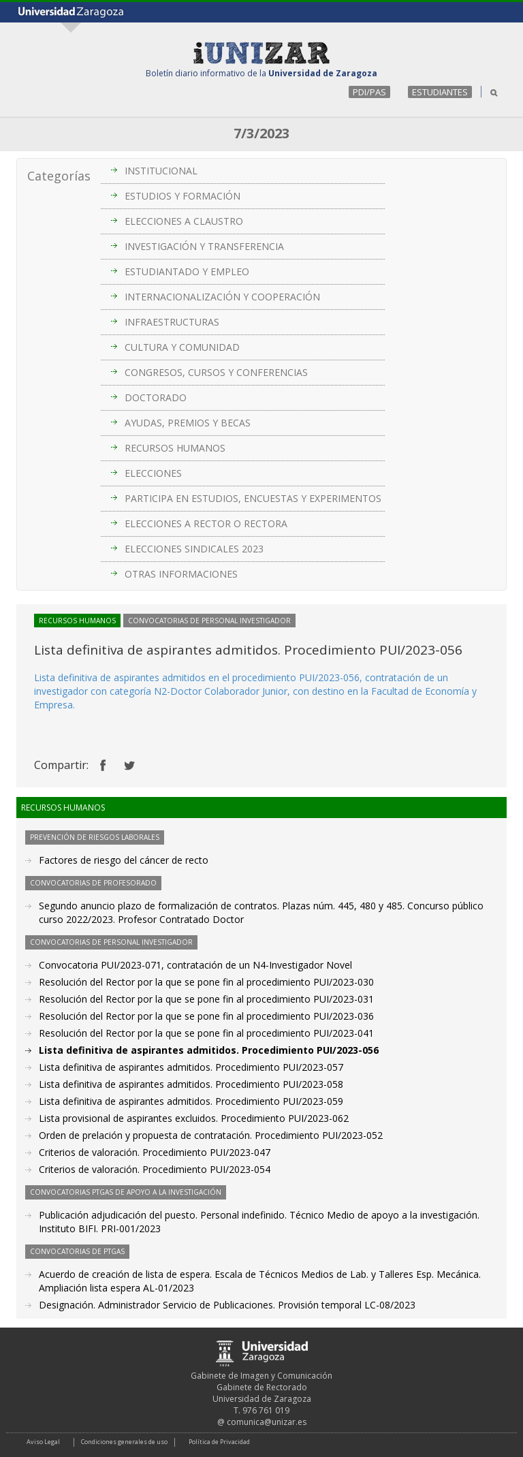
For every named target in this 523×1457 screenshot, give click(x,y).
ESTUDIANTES (440, 92)
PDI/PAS (369, 92)
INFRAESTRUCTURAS (172, 321)
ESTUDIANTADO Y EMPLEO (187, 271)
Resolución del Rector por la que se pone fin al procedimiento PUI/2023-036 (206, 1015)
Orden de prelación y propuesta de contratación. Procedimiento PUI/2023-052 (211, 1135)
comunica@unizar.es (266, 1422)
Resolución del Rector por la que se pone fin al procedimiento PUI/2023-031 (206, 998)
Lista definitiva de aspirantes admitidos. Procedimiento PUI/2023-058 (191, 1084)
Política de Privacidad (219, 1441)
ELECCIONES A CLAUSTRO (184, 221)
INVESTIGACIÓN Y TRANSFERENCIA (204, 246)
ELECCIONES (153, 473)
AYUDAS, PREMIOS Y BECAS (188, 422)
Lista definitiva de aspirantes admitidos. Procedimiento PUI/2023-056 (209, 1050)
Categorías (59, 176)
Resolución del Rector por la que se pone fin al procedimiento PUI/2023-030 (206, 981)
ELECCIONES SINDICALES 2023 (194, 548)
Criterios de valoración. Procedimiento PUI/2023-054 (154, 1169)
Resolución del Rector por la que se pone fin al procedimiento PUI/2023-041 (206, 1033)
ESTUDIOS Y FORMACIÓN (182, 195)
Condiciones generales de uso (124, 1441)
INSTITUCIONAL (161, 170)
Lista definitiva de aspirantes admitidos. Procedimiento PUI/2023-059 (191, 1101)
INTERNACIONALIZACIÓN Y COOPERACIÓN (222, 296)
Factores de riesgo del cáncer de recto (123, 859)
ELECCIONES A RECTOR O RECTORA (206, 523)
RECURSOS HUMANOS (175, 447)
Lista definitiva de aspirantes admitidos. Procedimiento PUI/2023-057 (191, 1067)
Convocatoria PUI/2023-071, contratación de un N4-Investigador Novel (195, 964)
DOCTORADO (156, 397)
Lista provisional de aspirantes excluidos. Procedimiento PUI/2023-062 (194, 1118)
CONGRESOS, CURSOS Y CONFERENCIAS (216, 372)
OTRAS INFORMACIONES (181, 573)
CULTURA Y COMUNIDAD (182, 347)
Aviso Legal (43, 1441)
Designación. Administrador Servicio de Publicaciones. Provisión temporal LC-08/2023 (227, 1304)
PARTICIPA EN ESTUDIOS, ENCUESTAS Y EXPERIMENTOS (253, 498)
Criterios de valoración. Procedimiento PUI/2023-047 (154, 1152)
